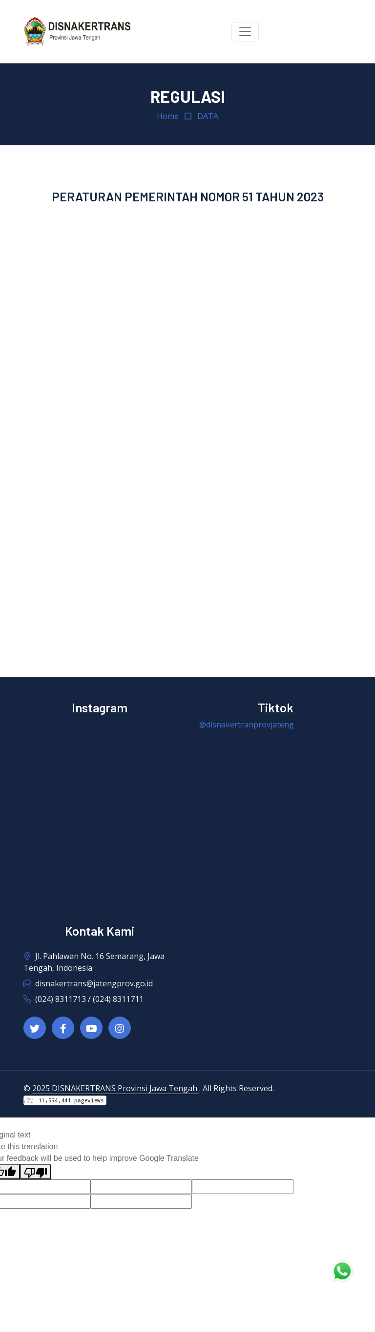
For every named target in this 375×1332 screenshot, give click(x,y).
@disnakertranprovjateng (246, 724)
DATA (207, 116)
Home (168, 116)
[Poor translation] (35, 1171)
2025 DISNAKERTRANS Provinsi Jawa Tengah (115, 1088)
